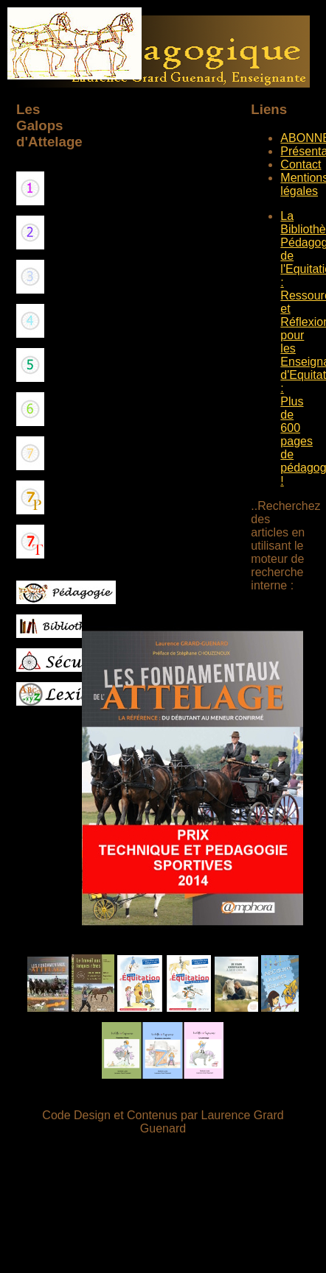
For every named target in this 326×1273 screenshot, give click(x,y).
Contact (300, 164)
